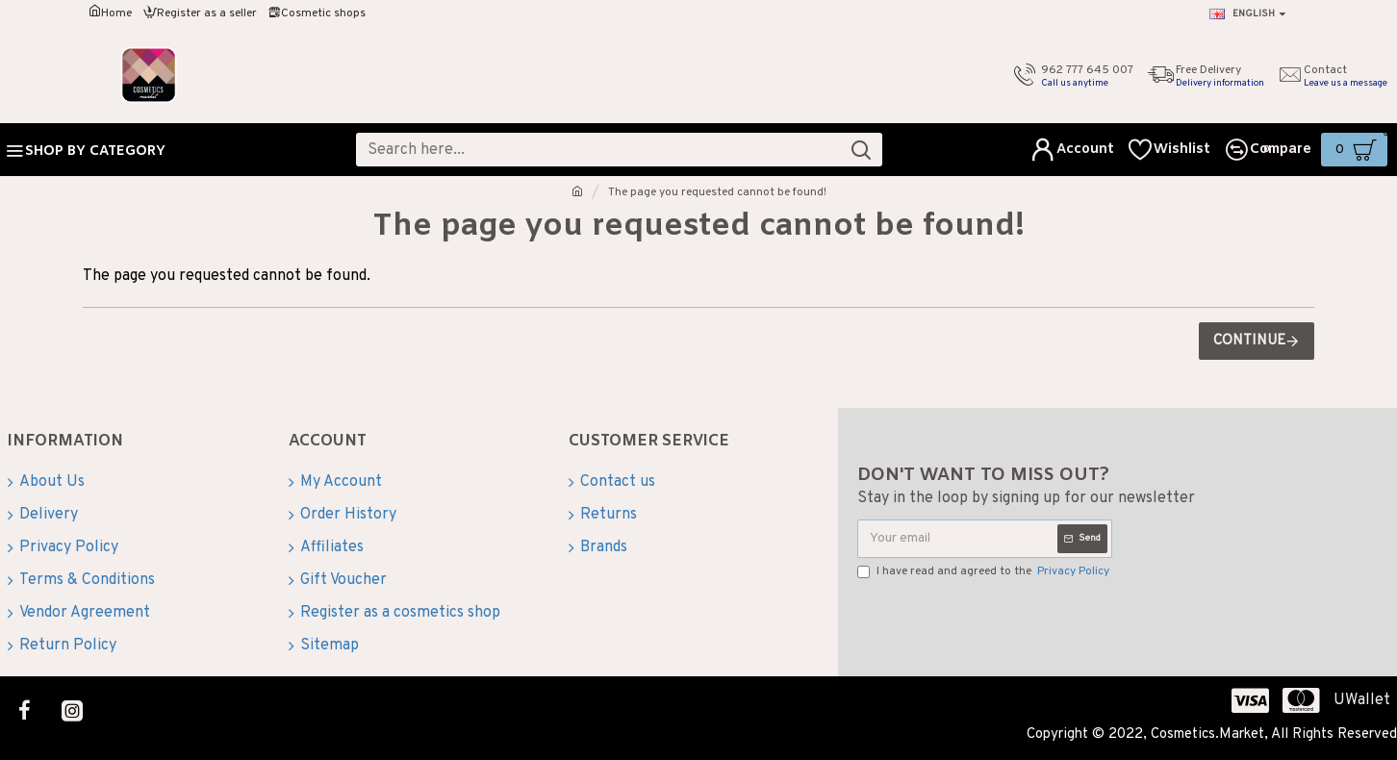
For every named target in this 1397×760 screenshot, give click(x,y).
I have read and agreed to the (984, 571)
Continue (1249, 341)
